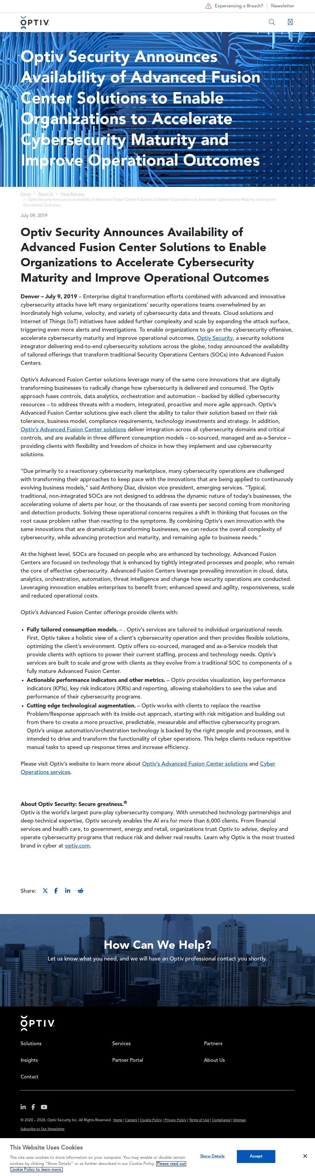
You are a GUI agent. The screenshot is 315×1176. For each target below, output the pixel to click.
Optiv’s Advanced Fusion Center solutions (73, 430)
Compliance (221, 1120)
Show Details (212, 1156)
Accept (256, 1156)
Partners (213, 1043)
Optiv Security (215, 338)
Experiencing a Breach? (233, 6)
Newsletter (282, 6)
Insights (29, 1060)
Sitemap (239, 1120)
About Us (45, 194)
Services (121, 1043)
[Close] (305, 1156)
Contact (29, 1077)
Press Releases (73, 194)
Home (26, 194)
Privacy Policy (175, 1120)
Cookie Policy (151, 1120)
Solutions (31, 1043)
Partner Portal (127, 1060)
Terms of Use (199, 1120)
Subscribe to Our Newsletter (43, 1129)
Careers (131, 1120)
